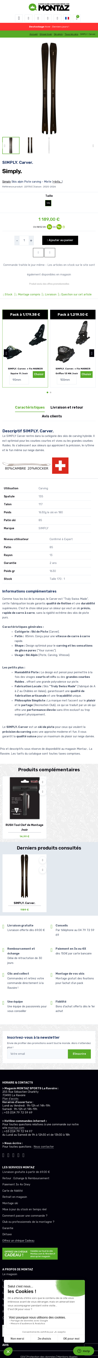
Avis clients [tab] (52, 416)
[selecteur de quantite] (24, 240)
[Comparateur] (57, 18)
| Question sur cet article (74, 294)
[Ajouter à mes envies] (42, 782)
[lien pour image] (49, 88)
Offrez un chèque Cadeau (18, 1240)
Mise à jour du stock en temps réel (24, 1209)
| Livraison (49, 294)
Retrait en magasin (14, 1197)
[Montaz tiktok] (3, 1154)
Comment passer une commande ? (24, 1215)
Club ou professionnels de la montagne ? (28, 1222)
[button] (28, 18)
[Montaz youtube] (18, 1154)
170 (48, 203)
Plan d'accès (10, 1098)
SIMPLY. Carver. (24, 903)
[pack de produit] (25, 341)
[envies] (48, 18)
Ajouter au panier (60, 240)
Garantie (7, 1228)
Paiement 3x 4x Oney (16, 1184)
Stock (8, 294)
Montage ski (10, 1203)
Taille (49, 196)
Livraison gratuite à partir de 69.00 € (26, 1172)
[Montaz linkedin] (23, 1154)
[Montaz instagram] (8, 1154)
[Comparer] (42, 792)
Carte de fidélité (12, 1190)
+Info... (57, 181)
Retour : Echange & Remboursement (25, 1178)
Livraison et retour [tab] (67, 407)
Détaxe (7, 1234)
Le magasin (9, 1274)
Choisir (39, 374)
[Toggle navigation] (19, 18)
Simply (6, 181)
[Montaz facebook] (13, 1154)
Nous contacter (44, 1146)
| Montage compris (27, 294)
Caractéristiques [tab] (30, 407)
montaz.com (16, 1128)
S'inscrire (79, 1054)
